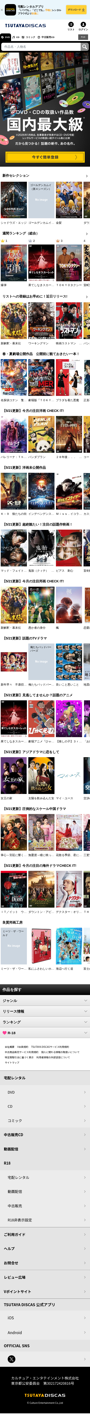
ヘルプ (9, 1251)
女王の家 (6, 801)
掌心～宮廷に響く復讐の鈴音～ (21, 857)
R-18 (45, 1035)
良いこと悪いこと (67, 687)
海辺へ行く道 (64, 971)
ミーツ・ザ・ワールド (15, 971)
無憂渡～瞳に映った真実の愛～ (48, 857)
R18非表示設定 (20, 1222)
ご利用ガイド (14, 1237)
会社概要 (9, 1049)
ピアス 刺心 (64, 573)
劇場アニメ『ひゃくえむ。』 (47, 744)
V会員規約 (22, 1049)
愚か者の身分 (37, 630)
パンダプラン (37, 459)
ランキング (45, 1024)
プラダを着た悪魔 (67, 402)
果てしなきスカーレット (44, 287)
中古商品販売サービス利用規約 (21, 1054)
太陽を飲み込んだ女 (41, 801)
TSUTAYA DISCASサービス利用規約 (50, 1049)
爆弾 (3, 287)
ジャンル (45, 1003)
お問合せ (11, 1265)
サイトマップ (12, 1065)
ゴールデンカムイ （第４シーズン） (52, 225)
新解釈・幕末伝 (11, 346)
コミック (38, 39)
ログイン (83, 32)
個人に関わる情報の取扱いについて (60, 1054)
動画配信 (11, 1151)
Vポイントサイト (17, 1294)
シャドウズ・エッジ (14, 225)
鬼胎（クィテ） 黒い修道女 (47, 573)
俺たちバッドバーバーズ (44, 687)
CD (22, 39)
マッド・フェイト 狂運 (16, 573)
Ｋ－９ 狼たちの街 (14, 516)
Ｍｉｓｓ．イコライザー (72, 516)
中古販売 (15, 1208)
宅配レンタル (18, 1179)
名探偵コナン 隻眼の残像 (18, 402)
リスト (71, 32)
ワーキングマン (38, 346)
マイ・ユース (64, 801)
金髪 (59, 225)
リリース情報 (45, 1014)
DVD (9, 39)
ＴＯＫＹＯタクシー (69, 287)
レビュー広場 (14, 1279)
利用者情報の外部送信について (53, 1060)
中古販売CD (59, 39)
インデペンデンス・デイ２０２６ (50, 516)
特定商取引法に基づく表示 (19, 1060)
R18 (82, 39)
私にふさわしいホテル (42, 971)
